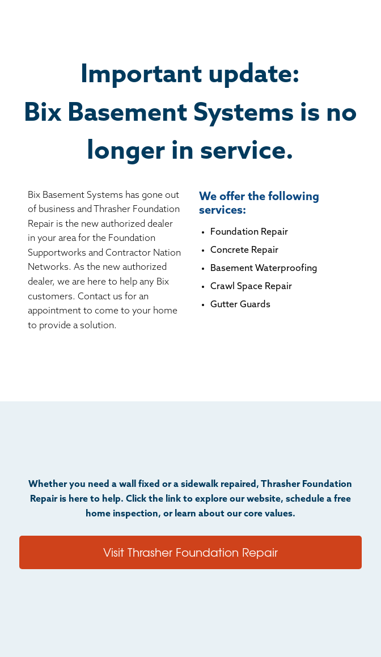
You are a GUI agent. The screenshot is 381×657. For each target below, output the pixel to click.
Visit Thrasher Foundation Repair (190, 552)
